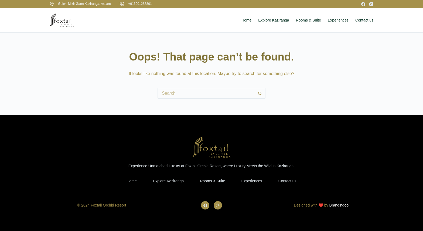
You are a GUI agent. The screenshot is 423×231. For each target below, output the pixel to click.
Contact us (287, 181)
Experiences (251, 181)
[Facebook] (363, 4)
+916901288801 (140, 4)
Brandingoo (339, 205)
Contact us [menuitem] (364, 20)
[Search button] (260, 93)
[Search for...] (206, 93)
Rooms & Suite (212, 181)
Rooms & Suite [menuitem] (308, 20)
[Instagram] (371, 4)
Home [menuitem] (246, 20)
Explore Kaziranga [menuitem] (273, 20)
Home (132, 181)
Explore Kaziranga (168, 181)
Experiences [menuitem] (338, 20)
